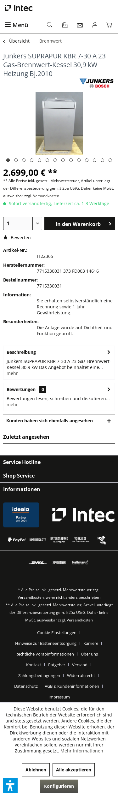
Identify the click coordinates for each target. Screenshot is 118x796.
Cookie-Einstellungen (56, 632)
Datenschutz (26, 686)
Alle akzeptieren (73, 770)
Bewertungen (21, 389)
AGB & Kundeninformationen (72, 686)
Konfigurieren (59, 786)
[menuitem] (22, 25)
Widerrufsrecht (81, 675)
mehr (12, 373)
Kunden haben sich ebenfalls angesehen (49, 421)
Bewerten (17, 238)
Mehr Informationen (81, 751)
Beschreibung (21, 352)
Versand (79, 665)
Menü (16, 25)
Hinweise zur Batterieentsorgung (45, 643)
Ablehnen (35, 770)
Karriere (90, 643)
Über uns (89, 654)
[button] (10, 785)
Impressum (59, 697)
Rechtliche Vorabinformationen (44, 654)
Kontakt (33, 665)
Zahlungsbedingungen (39, 675)
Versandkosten (46, 196)
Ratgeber (56, 665)
